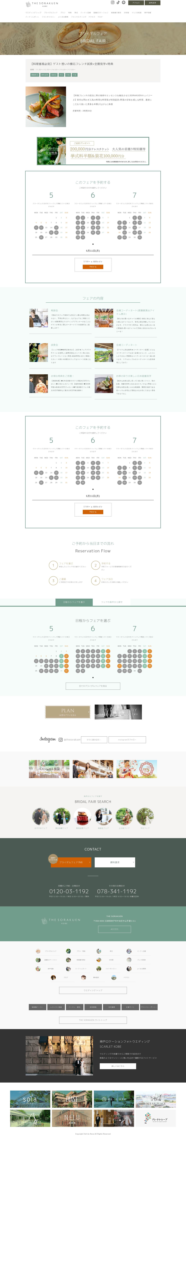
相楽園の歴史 (116, 13)
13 (120, 227)
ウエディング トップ (33, 13)
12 (41, 227)
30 (83, 237)
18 (93, 227)
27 (120, 237)
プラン (62, 13)
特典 (70, 13)
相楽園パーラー (37, 1007)
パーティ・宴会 (74, 1007)
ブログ (100, 17)
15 (56, 227)
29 (78, 237)
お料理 (126, 13)
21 (51, 232)
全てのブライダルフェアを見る (93, 686)
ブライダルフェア (51, 13)
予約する (93, 267)
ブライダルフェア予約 (71, 862)
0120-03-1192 (69, 891)
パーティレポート (32, 17)
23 (83, 232)
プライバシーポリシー (149, 1007)
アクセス (136, 3)
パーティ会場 (86, 13)
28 (125, 237)
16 (83, 227)
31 (140, 237)
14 (125, 227)
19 (98, 227)
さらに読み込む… (94, 739)
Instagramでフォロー (127, 739)
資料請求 (152, 3)
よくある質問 (63, 17)
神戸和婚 (147, 13)
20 (46, 666)
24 (140, 232)
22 (56, 232)
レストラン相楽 (56, 1007)
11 (36, 227)
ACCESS (114, 929)
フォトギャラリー (48, 17)
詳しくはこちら (118, 1066)
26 (41, 237)
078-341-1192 (117, 891)
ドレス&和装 (137, 13)
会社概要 (111, 1007)
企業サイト (130, 1007)
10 (140, 222)
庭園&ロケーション (101, 13)
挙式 (76, 13)
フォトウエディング (78, 17)
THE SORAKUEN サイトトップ (93, 1020)
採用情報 (93, 1007)
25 (93, 232)
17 (66, 661)
